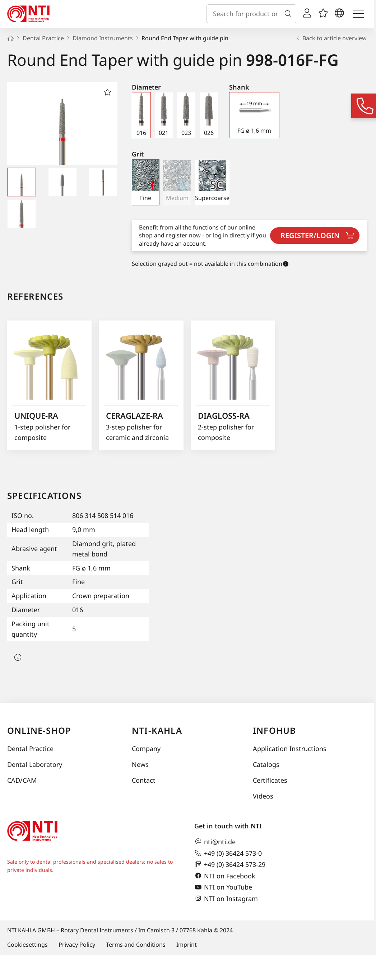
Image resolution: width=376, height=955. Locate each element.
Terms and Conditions (136, 945)
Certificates (270, 780)
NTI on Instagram (226, 898)
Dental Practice (30, 748)
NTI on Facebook (224, 876)
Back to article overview (331, 38)
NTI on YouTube (223, 887)
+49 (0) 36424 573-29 (229, 864)
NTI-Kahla (157, 730)
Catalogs (266, 764)
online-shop (39, 730)
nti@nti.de (215, 842)
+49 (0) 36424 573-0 (228, 853)
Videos (263, 796)
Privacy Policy (77, 945)
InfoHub (274, 730)
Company (146, 748)
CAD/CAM (22, 780)
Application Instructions (289, 748)
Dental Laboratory (34, 764)
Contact (143, 780)
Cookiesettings (27, 945)
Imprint (186, 945)
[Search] (289, 14)
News (140, 764)
